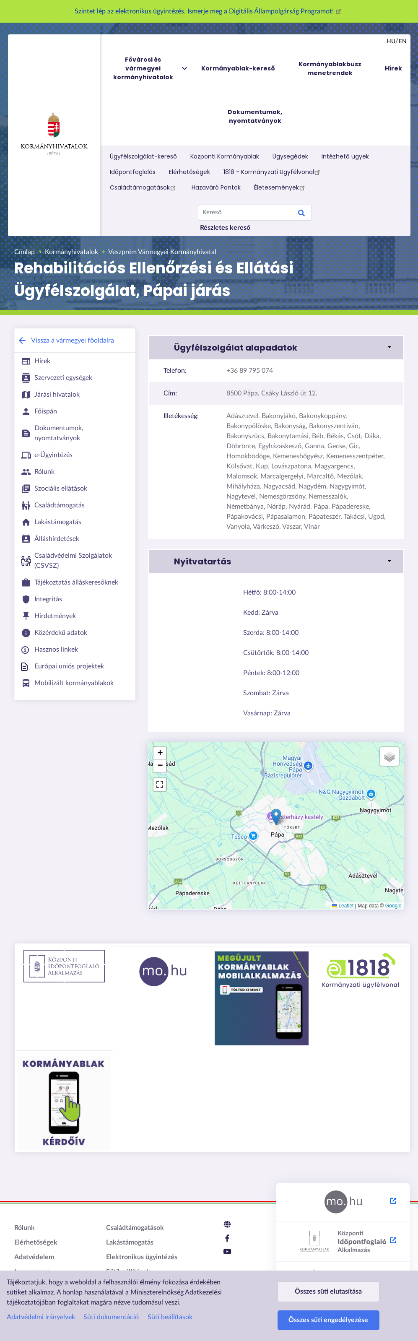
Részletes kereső (225, 227)
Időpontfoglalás (133, 172)
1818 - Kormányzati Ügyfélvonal (272, 172)
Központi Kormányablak (224, 156)
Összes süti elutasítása (328, 1279)
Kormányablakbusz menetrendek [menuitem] (330, 68)
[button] (276, 347)
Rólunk (24, 1227)
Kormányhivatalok (54, 131)
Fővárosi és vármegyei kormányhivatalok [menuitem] (151, 68)
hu (391, 41)
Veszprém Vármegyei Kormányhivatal (162, 252)
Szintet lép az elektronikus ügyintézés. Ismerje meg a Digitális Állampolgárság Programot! (209, 11)
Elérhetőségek (189, 172)
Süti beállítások (170, 1301)
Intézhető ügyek (345, 156)
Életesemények (280, 187)
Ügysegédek (290, 156)
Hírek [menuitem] (393, 68)
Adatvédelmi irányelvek (41, 1301)
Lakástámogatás (129, 1242)
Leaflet (342, 906)
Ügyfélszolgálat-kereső (143, 156)
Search (301, 214)
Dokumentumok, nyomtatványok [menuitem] (255, 116)
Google (393, 906)
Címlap (24, 252)
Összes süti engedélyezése (328, 1316)
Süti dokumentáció (111, 1301)
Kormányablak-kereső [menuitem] (238, 68)
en (403, 41)
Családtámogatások (144, 187)
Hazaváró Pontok (216, 187)
